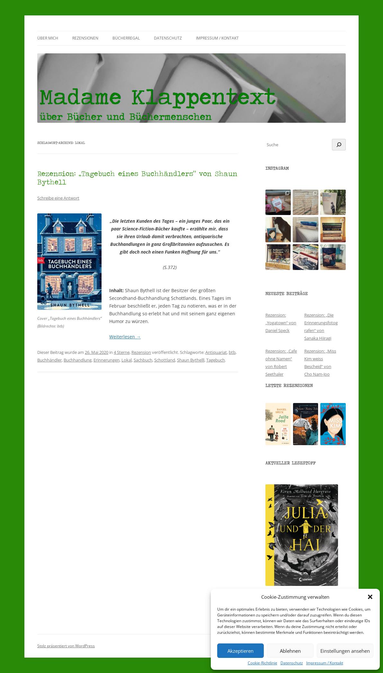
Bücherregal (126, 38)
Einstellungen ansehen (345, 651)
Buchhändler (49, 360)
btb (232, 352)
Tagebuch (215, 360)
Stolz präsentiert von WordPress (66, 646)
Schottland (164, 360)
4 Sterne (121, 352)
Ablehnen (290, 651)
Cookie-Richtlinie (262, 663)
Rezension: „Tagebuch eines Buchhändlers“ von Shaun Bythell (137, 177)
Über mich (47, 38)
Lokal (126, 360)
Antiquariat (216, 352)
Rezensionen (85, 38)
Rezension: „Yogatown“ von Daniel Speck (280, 322)
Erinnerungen (107, 360)
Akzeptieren (240, 651)
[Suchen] (339, 144)
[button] (370, 597)
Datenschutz (292, 663)
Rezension (141, 352)
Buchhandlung (78, 360)
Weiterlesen (125, 337)
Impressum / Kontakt (324, 663)
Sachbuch (143, 360)
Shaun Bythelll (190, 360)
